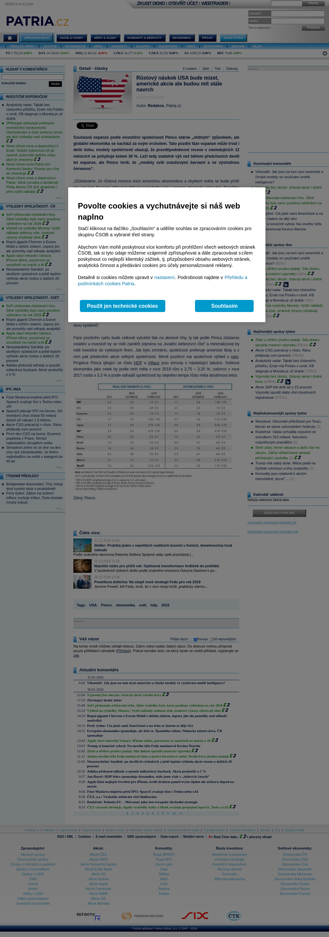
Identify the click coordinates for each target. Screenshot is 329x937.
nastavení (164, 277)
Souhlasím (224, 306)
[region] (166, 254)
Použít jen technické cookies (122, 306)
